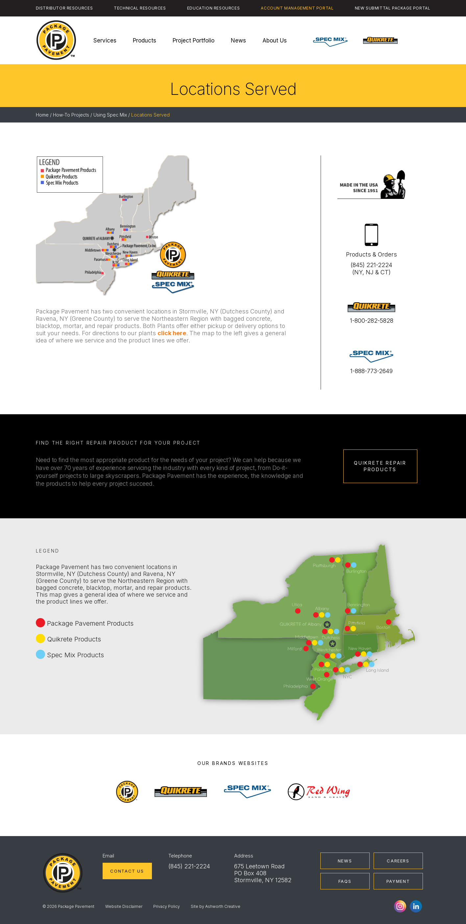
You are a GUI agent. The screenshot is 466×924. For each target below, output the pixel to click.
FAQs (345, 881)
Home (42, 115)
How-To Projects (71, 115)
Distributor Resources (64, 8)
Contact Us (127, 871)
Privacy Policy (166, 906)
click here (172, 333)
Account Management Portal (297, 8)
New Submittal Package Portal (392, 8)
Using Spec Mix (110, 115)
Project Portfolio (193, 40)
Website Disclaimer (123, 906)
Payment (398, 881)
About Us (274, 40)
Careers (398, 860)
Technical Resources (140, 8)
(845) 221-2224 (189, 866)
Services (104, 40)
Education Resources (213, 8)
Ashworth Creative (222, 906)
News (238, 40)
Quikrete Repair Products (380, 466)
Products (144, 40)
